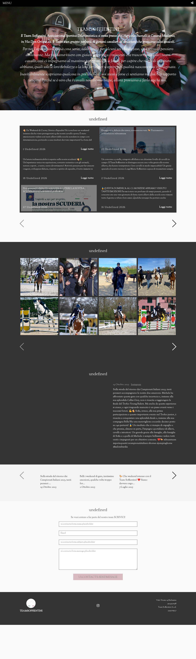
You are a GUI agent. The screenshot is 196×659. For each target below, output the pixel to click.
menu (7, 3)
